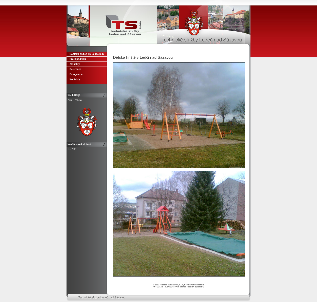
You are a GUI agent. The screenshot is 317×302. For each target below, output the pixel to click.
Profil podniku (78, 59)
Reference (75, 69)
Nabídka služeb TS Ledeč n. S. (87, 54)
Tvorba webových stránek (175, 287)
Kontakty (75, 79)
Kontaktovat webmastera (194, 285)
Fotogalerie (76, 74)
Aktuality (75, 64)
